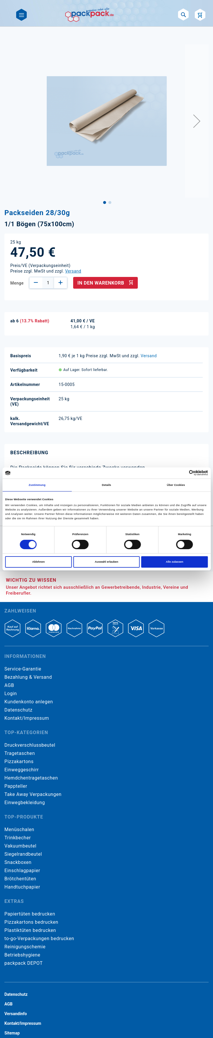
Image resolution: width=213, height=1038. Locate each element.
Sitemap (12, 1033)
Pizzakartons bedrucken (31, 922)
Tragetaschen (19, 753)
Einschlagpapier (22, 870)
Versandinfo (15, 1013)
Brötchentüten (20, 879)
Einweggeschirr (21, 769)
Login (10, 693)
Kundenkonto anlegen (28, 702)
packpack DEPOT (23, 963)
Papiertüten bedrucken (29, 914)
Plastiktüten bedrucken (30, 930)
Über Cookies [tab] (176, 485)
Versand (73, 271)
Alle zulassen (174, 561)
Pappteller (15, 786)
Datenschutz (18, 710)
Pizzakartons (18, 761)
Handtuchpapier (22, 887)
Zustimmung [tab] (37, 485)
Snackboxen (17, 862)
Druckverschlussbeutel (29, 745)
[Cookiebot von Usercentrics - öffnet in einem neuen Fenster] (182, 473)
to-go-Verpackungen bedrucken (39, 938)
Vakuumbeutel (20, 846)
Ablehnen (38, 561)
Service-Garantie (22, 669)
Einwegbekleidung (24, 802)
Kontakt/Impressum (26, 718)
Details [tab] (106, 485)
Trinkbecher (17, 837)
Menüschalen (19, 829)
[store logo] (89, 14)
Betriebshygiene (22, 955)
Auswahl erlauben (106, 561)
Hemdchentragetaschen (31, 778)
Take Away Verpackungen (33, 794)
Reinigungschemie (25, 946)
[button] (197, 121)
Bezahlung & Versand (28, 677)
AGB (9, 685)
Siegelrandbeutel (23, 854)
